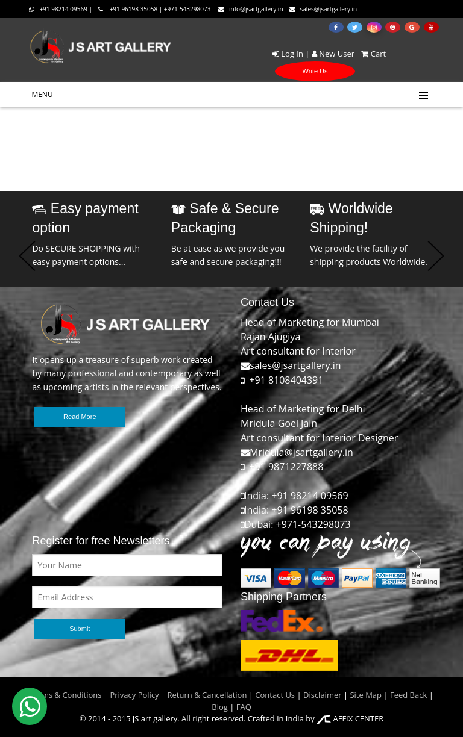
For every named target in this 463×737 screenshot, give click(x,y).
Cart (371, 53)
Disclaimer (321, 694)
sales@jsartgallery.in (323, 9)
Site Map (365, 694)
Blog (220, 706)
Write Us (315, 71)
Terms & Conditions (65, 694)
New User (333, 53)
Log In (287, 53)
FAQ (243, 706)
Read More (79, 416)
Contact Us (275, 694)
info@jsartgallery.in (250, 9)
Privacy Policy (134, 694)
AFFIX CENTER (350, 718)
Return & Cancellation (207, 694)
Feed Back (408, 694)
